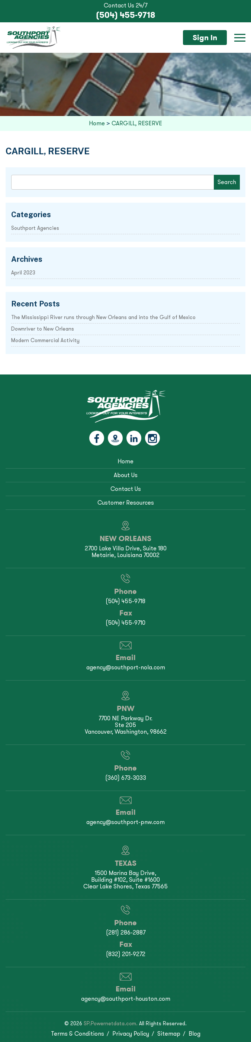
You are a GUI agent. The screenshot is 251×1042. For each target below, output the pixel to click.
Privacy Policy (130, 1034)
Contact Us (125, 489)
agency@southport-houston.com (125, 999)
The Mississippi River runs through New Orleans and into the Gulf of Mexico (103, 317)
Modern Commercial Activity (45, 340)
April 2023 (23, 272)
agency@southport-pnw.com (125, 822)
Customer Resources (125, 502)
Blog (194, 1034)
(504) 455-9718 (125, 15)
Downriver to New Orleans (42, 328)
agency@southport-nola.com (125, 667)
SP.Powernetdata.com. (111, 1023)
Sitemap (168, 1034)
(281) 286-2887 (125, 932)
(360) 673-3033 (125, 778)
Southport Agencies (35, 228)
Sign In (205, 37)
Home (125, 461)
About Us (126, 475)
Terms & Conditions (77, 1034)
